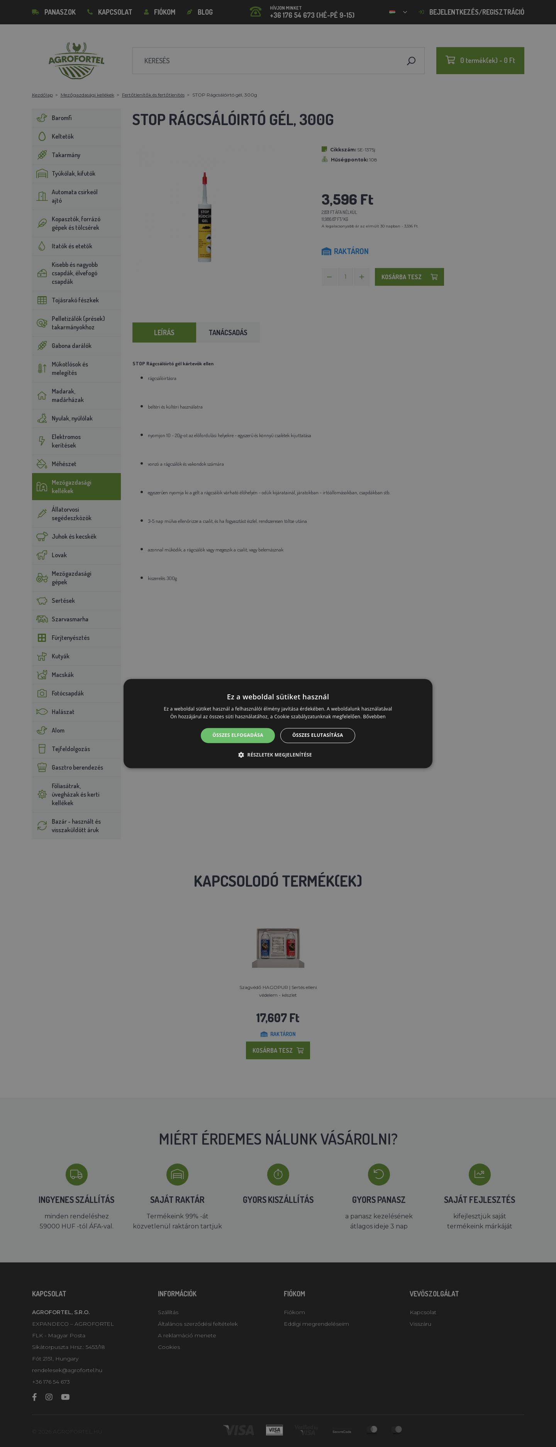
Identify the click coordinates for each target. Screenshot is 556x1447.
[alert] (278, 723)
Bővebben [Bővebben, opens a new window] (374, 716)
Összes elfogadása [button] (237, 735)
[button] (278, 754)
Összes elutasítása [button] (317, 735)
